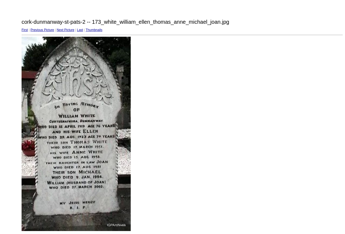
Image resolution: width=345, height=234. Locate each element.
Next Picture (65, 30)
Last (80, 30)
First (25, 30)
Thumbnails (94, 30)
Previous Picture (42, 30)
